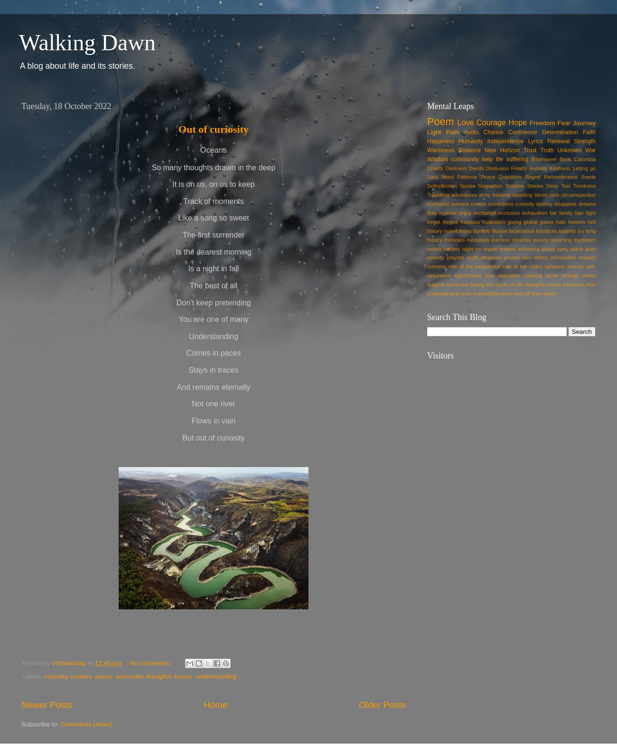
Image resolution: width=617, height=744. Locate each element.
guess (546, 222)
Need (447, 177)
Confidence (522, 132)
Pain (452, 132)
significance (468, 275)
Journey (584, 123)
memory (500, 240)
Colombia (585, 159)
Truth (547, 150)
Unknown (570, 150)
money (540, 240)
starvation (509, 275)
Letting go (584, 168)
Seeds (588, 177)
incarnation (521, 231)
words (550, 293)
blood (540, 195)
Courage (491, 122)
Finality (519, 168)
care (554, 195)
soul (490, 275)
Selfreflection (442, 186)
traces (183, 676)
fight (591, 213)
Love (465, 122)
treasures (574, 284)
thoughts (159, 676)
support (435, 284)
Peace (488, 177)
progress (491, 257)
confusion (438, 204)
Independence (505, 141)
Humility (538, 168)
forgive (450, 222)
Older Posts (382, 705)
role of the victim (522, 266)
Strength (585, 141)
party (563, 249)
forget (433, 222)
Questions (510, 177)
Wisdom (437, 159)
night (467, 249)
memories (478, 240)
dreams (587, 204)
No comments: (151, 663)
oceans (81, 676)
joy (581, 231)
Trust (530, 150)
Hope (518, 122)
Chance (494, 132)
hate (561, 222)
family (565, 213)
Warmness (441, 150)
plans (577, 249)
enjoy (465, 213)
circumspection (578, 195)
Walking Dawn (87, 42)
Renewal (558, 141)
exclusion (509, 213)
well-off (522, 293)
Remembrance (561, 177)
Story (552, 186)
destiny (544, 204)
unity (466, 293)
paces (103, 676)
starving (533, 275)
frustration (494, 222)
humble (481, 231)
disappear (565, 204)
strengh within (579, 275)
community (465, 159)
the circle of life (504, 284)
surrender (129, 676)
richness (436, 266)
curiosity (55, 676)
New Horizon (502, 150)
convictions (500, 204)
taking (478, 284)
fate (579, 213)
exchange (485, 213)
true (591, 284)
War (590, 150)
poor (590, 249)
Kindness (560, 168)
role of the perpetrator (474, 266)
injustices (546, 231)
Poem (440, 122)
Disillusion (497, 168)
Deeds (476, 168)
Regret (533, 177)
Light (434, 132)
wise (537, 293)
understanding (216, 676)
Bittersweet (543, 159)
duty (432, 213)
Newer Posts (46, 705)
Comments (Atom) (87, 724)
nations (451, 249)
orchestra (528, 249)
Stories (535, 186)
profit (472, 257)
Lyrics (535, 141)
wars (507, 293)
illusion (499, 231)
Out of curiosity (213, 129)
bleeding (523, 195)
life (500, 159)
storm (551, 275)
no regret (486, 249)
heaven (577, 222)
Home (215, 705)
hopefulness (457, 231)
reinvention (563, 257)
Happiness (440, 141)
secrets (575, 266)
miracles (521, 240)
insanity (567, 231)
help (487, 159)
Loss (432, 177)
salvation (555, 266)
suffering (517, 159)
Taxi (565, 186)
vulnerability (486, 293)
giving (514, 222)
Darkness (456, 168)
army (484, 195)
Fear (563, 123)
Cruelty (435, 168)
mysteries (585, 240)
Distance (469, 150)
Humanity (470, 141)
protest (512, 257)
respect (587, 257)
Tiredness (584, 186)
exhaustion (535, 213)
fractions (470, 222)
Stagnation (490, 186)
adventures (464, 195)
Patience (467, 177)
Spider (467, 186)
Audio (471, 132)
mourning (561, 240)
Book (565, 159)
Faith (589, 132)
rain (527, 257)
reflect (541, 257)
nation (434, 249)
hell (592, 222)
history (434, 231)
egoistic (448, 213)
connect (460, 204)
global (530, 222)
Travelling (438, 195)
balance (502, 195)
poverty (435, 257)
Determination (560, 132)
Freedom (542, 123)
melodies (454, 240)
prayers (455, 257)
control (478, 204)
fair (553, 213)
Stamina (514, 186)
